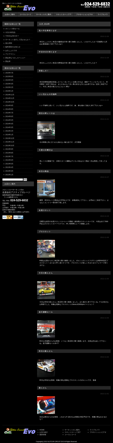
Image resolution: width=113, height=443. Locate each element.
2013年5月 (9, 164)
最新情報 (42, 435)
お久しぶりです (11, 50)
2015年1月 (9, 91)
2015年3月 (9, 84)
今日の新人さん (46, 273)
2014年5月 (9, 120)
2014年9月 (9, 105)
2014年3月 (9, 127)
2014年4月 (9, 124)
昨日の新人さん (46, 351)
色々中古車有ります (48, 30)
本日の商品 (44, 171)
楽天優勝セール (46, 312)
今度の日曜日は (46, 150)
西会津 (7, 61)
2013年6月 (9, 160)
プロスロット (45, 231)
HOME (41, 430)
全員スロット (45, 210)
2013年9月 (9, 149)
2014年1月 (9, 135)
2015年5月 (9, 80)
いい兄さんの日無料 (48, 94)
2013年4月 (9, 167)
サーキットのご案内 (43, 14)
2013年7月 (9, 156)
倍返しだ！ (44, 71)
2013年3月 (9, 171)
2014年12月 (9, 95)
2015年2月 (9, 87)
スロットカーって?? (63, 14)
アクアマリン (10, 54)
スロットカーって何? (73, 432)
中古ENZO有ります (48, 52)
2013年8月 (9, 153)
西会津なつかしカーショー (15, 58)
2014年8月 (9, 109)
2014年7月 (9, 113)
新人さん (43, 388)
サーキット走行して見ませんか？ (17, 40)
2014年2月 (9, 131)
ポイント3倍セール (12, 29)
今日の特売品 (10, 32)
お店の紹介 (43, 432)
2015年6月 (9, 76)
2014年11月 (9, 98)
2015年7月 (9, 73)
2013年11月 (9, 142)
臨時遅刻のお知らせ (12, 47)
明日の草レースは (47, 113)
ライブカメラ (103, 14)
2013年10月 (9, 145)
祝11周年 (8, 43)
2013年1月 (9, 175)
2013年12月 (9, 138)
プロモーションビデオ (84, 14)
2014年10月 (9, 102)
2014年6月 (9, 116)
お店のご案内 (10, 14)
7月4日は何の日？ (12, 36)
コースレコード (25, 14)
